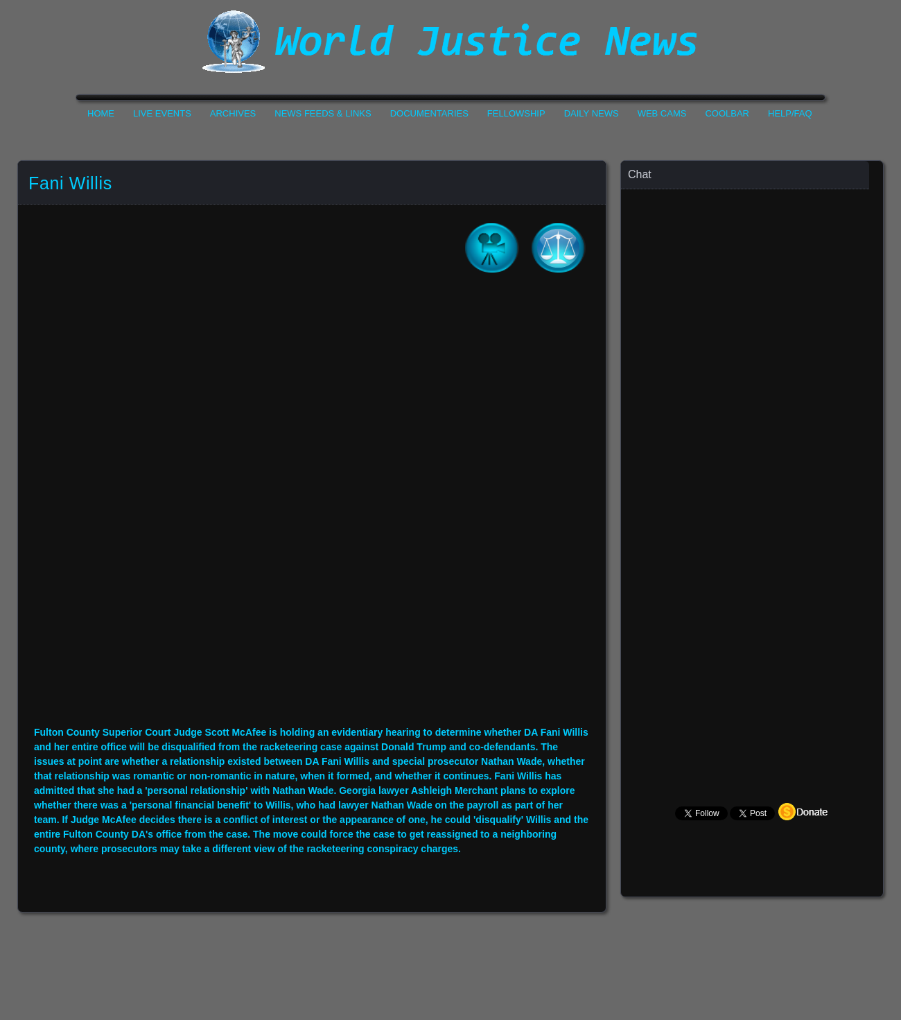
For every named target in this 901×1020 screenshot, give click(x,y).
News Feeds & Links (322, 113)
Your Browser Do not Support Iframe (312, 509)
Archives (233, 113)
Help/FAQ (790, 113)
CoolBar (727, 113)
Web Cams (662, 113)
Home (100, 113)
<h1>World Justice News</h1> (450, 41)
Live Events (162, 113)
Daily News (591, 113)
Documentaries (429, 113)
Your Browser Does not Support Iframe (752, 461)
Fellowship (516, 113)
